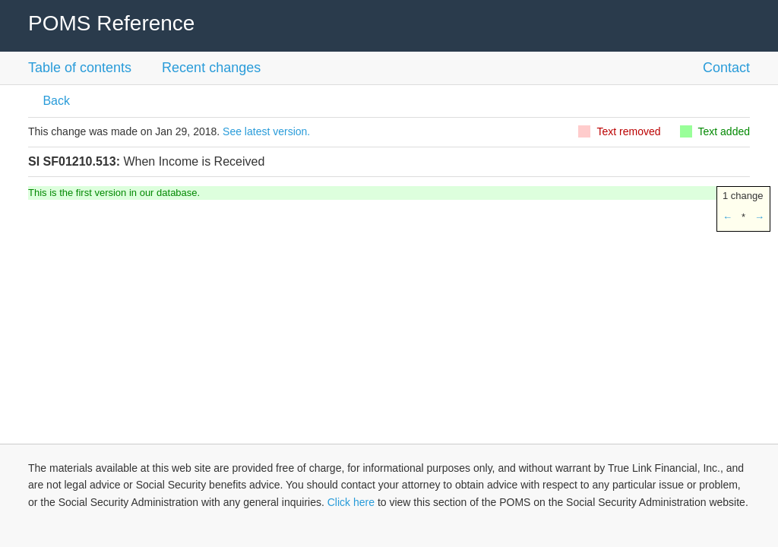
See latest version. (266, 131)
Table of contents (79, 67)
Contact (726, 67)
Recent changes (211, 67)
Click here (351, 502)
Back (55, 100)
